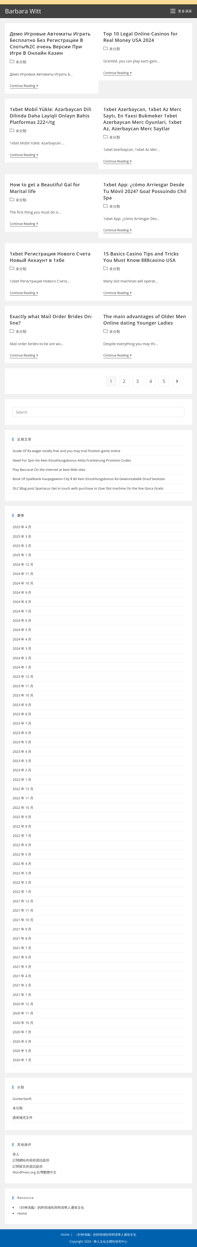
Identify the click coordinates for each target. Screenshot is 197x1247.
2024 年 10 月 (23, 583)
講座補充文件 (23, 1117)
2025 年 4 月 (22, 527)
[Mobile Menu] (181, 11)
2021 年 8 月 (22, 938)
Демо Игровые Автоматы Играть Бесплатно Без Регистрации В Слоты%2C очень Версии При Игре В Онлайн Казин (50, 43)
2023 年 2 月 (22, 770)
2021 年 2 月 (22, 985)
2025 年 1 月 (22, 555)
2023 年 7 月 (22, 723)
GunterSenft (22, 1098)
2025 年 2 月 (22, 545)
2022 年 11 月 (23, 798)
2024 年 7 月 (22, 611)
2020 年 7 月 (22, 1032)
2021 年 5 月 (22, 966)
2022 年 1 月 (22, 891)
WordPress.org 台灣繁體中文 (34, 1172)
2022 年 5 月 (22, 854)
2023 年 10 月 (23, 695)
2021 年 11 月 (23, 910)
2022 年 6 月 (22, 844)
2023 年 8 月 (22, 714)
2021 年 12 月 (23, 901)
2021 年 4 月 (22, 976)
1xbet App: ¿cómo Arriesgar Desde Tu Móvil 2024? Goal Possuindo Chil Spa (144, 190)
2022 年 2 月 (22, 882)
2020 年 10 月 (23, 1022)
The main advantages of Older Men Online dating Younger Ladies (144, 319)
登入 (16, 1154)
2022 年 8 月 (22, 826)
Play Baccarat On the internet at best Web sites (49, 469)
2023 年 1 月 (22, 779)
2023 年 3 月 (22, 760)
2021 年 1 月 (22, 994)
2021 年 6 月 (22, 957)
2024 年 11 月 (23, 573)
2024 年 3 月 (22, 648)
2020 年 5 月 (22, 1050)
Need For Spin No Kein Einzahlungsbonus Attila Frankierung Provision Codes (72, 460)
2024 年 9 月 (22, 592)
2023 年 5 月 (22, 742)
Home (22, 1213)
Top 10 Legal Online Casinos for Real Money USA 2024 (140, 37)
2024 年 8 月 (22, 601)
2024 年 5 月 (22, 629)
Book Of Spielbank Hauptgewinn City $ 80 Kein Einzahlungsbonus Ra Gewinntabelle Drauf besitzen (89, 478)
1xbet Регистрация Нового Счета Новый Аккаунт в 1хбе (50, 257)
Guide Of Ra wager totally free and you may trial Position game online (66, 450)
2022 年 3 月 (22, 873)
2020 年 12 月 (23, 1004)
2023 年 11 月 (23, 686)
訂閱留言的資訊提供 (28, 1166)
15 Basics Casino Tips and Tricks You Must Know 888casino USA (141, 257)
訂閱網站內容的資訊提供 (31, 1160)
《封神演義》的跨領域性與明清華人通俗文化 (50, 1207)
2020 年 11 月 (23, 1013)
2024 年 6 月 (22, 620)
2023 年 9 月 (22, 704)
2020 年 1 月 (22, 1060)
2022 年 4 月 (22, 863)
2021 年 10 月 (23, 920)
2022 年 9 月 (22, 816)
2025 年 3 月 (22, 536)
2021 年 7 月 (22, 948)
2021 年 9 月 (22, 929)
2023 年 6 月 (22, 732)
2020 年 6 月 (22, 1041)
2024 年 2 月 (22, 658)
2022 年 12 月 (23, 788)
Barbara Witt (23, 11)
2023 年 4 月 (22, 751)
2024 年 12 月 (23, 564)
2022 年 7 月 (22, 835)
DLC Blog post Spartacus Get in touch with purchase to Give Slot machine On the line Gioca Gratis (88, 488)
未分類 (21, 61)
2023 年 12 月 (23, 676)
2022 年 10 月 (23, 807)
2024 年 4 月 (22, 639)
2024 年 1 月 (22, 667)
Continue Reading (24, 86)
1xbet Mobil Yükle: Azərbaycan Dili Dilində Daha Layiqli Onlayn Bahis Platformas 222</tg (51, 115)
